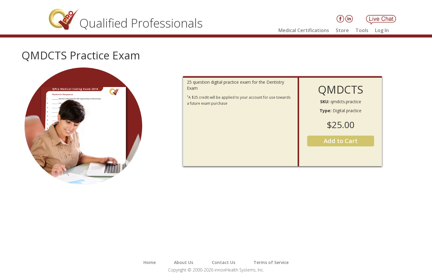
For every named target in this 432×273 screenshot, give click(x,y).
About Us (183, 262)
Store (342, 30)
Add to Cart (341, 141)
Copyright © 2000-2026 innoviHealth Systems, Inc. (216, 270)
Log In (382, 30)
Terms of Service (271, 262)
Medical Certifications (303, 30)
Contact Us (223, 262)
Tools (362, 30)
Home (149, 262)
